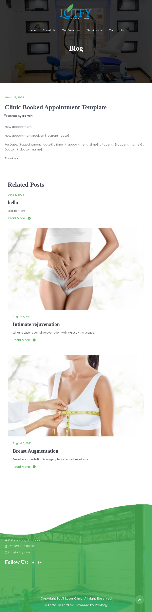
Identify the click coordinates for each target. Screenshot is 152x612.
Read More (19, 218)
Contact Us (116, 30)
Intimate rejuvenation (37, 324)
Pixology (101, 605)
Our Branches (71, 30)
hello (13, 202)
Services (93, 30)
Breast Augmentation (36, 451)
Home (32, 30)
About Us (49, 30)
